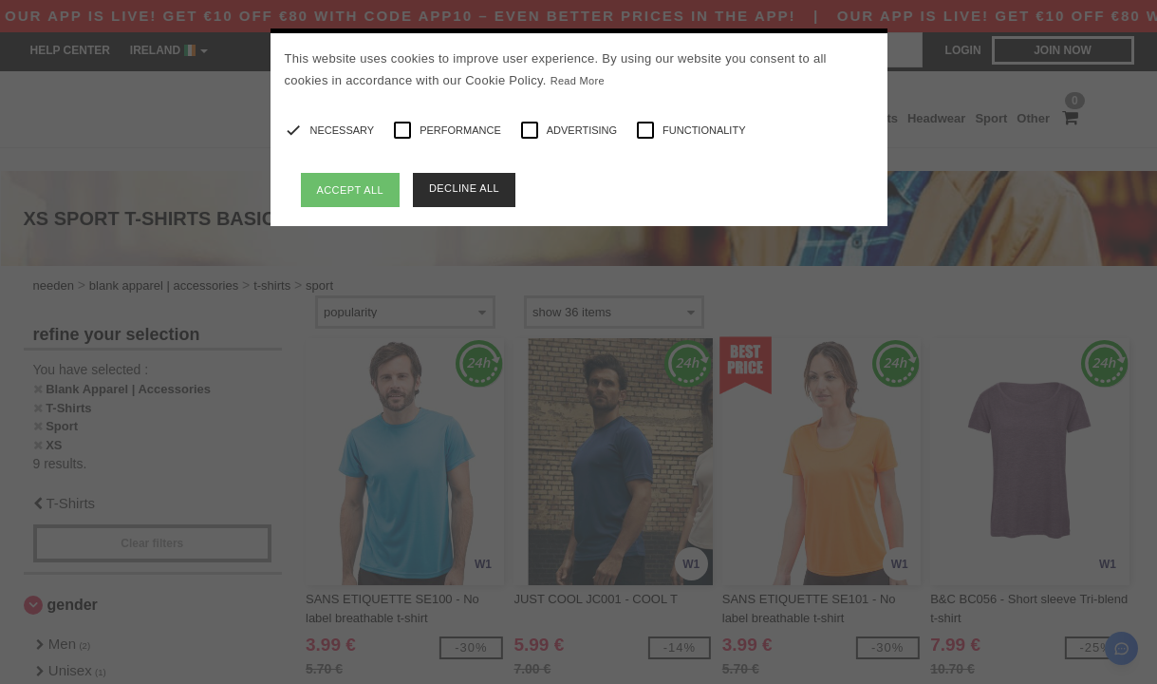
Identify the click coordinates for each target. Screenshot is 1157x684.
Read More (578, 80)
